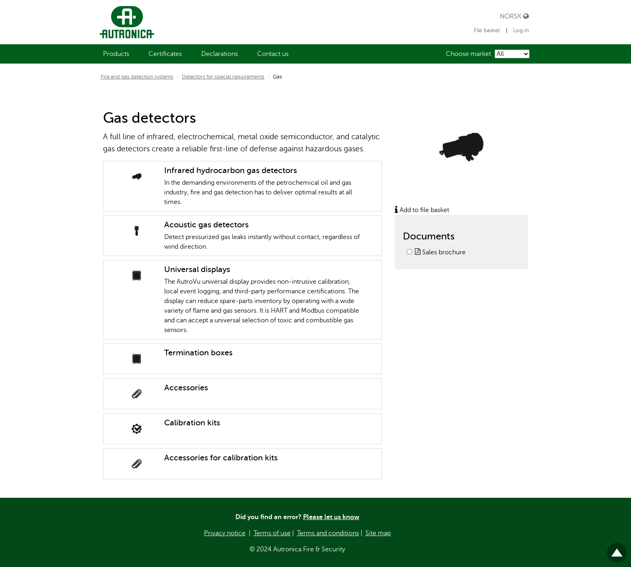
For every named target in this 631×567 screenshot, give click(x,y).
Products (116, 54)
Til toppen (617, 549)
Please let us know (331, 517)
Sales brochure (440, 252)
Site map (378, 533)
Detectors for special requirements (223, 77)
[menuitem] (116, 54)
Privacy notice (224, 533)
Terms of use (272, 533)
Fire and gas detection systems (137, 77)
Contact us (273, 54)
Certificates (165, 54)
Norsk (514, 16)
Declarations (219, 54)
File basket (488, 30)
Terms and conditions (328, 533)
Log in (521, 30)
